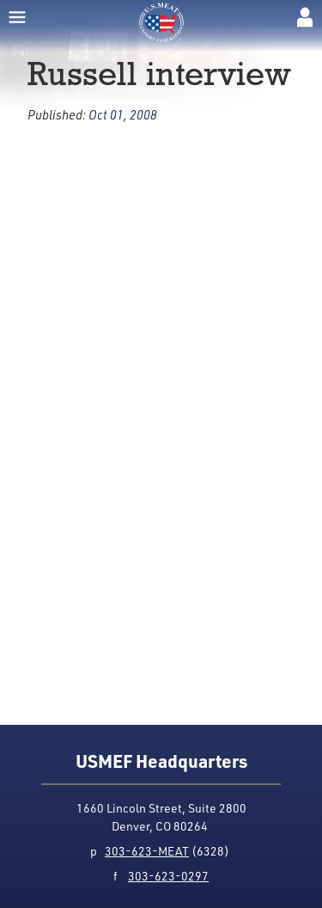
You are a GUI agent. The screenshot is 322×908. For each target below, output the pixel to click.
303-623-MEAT (147, 851)
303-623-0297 (168, 875)
